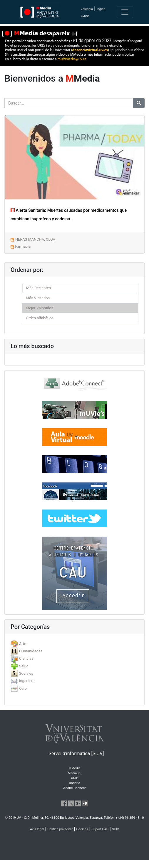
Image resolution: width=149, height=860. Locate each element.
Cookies (82, 829)
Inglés (100, 9)
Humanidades (30, 651)
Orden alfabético (39, 318)
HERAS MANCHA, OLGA (35, 239)
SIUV (115, 829)
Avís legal (37, 829)
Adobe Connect (74, 788)
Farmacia (23, 246)
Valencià (87, 9)
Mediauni (74, 773)
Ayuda (85, 16)
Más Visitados (38, 298)
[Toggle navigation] (125, 12)
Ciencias (26, 658)
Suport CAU (99, 829)
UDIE (74, 778)
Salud (24, 666)
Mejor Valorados (39, 308)
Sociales (26, 673)
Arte (22, 643)
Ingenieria (27, 681)
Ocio (23, 688)
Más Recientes (38, 288)
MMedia (74, 768)
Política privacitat (60, 829)
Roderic (74, 783)
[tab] (74, 643)
